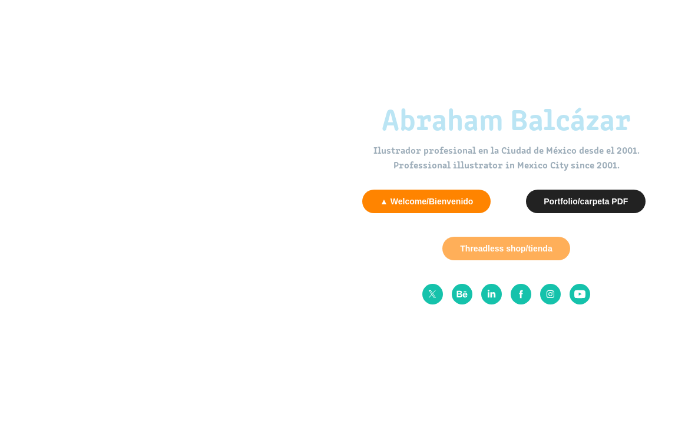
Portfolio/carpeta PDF (586, 201)
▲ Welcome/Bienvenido (426, 201)
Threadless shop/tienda (506, 248)
